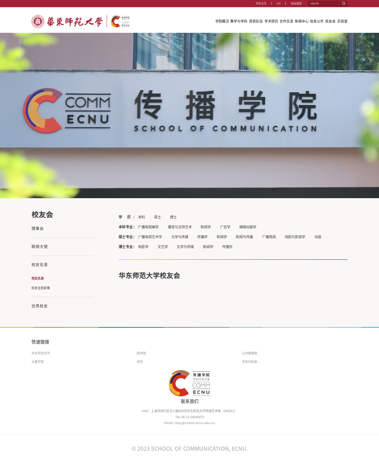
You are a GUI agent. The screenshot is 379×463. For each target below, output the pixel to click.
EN (279, 3)
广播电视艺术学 (150, 237)
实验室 (342, 21)
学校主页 (261, 3)
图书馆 (141, 353)
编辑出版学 (247, 227)
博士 (173, 217)
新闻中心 (302, 21)
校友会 (330, 21)
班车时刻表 (249, 361)
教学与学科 (238, 21)
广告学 (225, 227)
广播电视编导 (148, 227)
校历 (140, 361)
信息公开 (317, 21)
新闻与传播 (244, 237)
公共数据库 (249, 353)
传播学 (202, 237)
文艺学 (163, 246)
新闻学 (206, 227)
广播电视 (269, 237)
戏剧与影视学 (295, 237)
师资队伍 (256, 21)
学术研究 (271, 21)
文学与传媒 (179, 237)
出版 (317, 237)
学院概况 (222, 21)
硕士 (157, 217)
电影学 (143, 246)
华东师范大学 (40, 353)
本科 (141, 217)
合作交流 (286, 21)
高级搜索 (296, 3)
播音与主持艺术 (180, 227)
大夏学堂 (37, 361)
